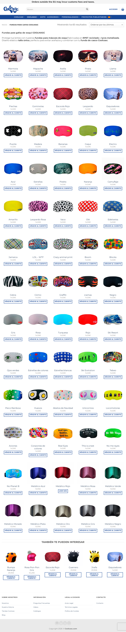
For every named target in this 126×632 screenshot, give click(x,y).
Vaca (62, 219)
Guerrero (73, 567)
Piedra (63, 182)
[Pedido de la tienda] (106, 24)
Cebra (13, 295)
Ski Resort (113, 332)
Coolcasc (19, 17)
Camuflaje (113, 182)
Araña (63, 68)
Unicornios (88, 408)
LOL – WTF (38, 257)
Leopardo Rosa (38, 219)
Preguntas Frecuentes (41, 603)
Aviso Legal (69, 603)
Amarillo (13, 219)
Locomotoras (113, 408)
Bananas (62, 144)
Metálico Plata (38, 524)
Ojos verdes (13, 370)
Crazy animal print (62, 257)
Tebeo (113, 370)
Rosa (38, 332)
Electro (113, 144)
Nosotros (5, 603)
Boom (88, 257)
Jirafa (94, 567)
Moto (42, 17)
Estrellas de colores (38, 370)
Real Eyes (63, 446)
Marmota (13, 68)
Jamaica (13, 257)
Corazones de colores (38, 447)
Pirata (88, 68)
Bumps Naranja (11, 568)
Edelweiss (113, 219)
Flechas (13, 106)
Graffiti (62, 295)
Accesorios (53, 17)
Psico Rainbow (13, 408)
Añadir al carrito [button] (13, 75)
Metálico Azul (38, 486)
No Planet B (13, 486)
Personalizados (71, 17)
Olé (88, 219)
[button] (113, 9)
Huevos (38, 408)
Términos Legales (71, 607)
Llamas (88, 295)
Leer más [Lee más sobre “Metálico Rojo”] (63, 491)
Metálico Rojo (63, 486)
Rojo (88, 332)
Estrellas (38, 182)
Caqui (88, 144)
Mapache (38, 68)
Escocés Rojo (63, 106)
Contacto (99, 603)
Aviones (13, 446)
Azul (13, 182)
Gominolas (38, 106)
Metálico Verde (113, 486)
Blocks (112, 257)
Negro (113, 295)
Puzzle (13, 144)
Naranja (88, 182)
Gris (13, 332)
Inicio (4, 25)
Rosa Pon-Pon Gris (31, 568)
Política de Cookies (72, 611)
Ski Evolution (88, 370)
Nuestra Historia (8, 607)
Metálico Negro (113, 524)
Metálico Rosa (88, 486)
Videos (35, 607)
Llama (113, 68)
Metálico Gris (88, 524)
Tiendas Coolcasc (8, 611)
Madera (38, 144)
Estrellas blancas (63, 370)
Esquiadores (112, 106)
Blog (3, 615)
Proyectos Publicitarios (94, 17)
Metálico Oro (63, 524)
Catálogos (37, 611)
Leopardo (88, 106)
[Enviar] (87, 9)
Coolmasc (33, 17)
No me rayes (113, 446)
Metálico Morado (13, 524)
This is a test (88, 446)
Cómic (38, 295)
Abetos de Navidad (63, 408)
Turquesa (63, 332)
